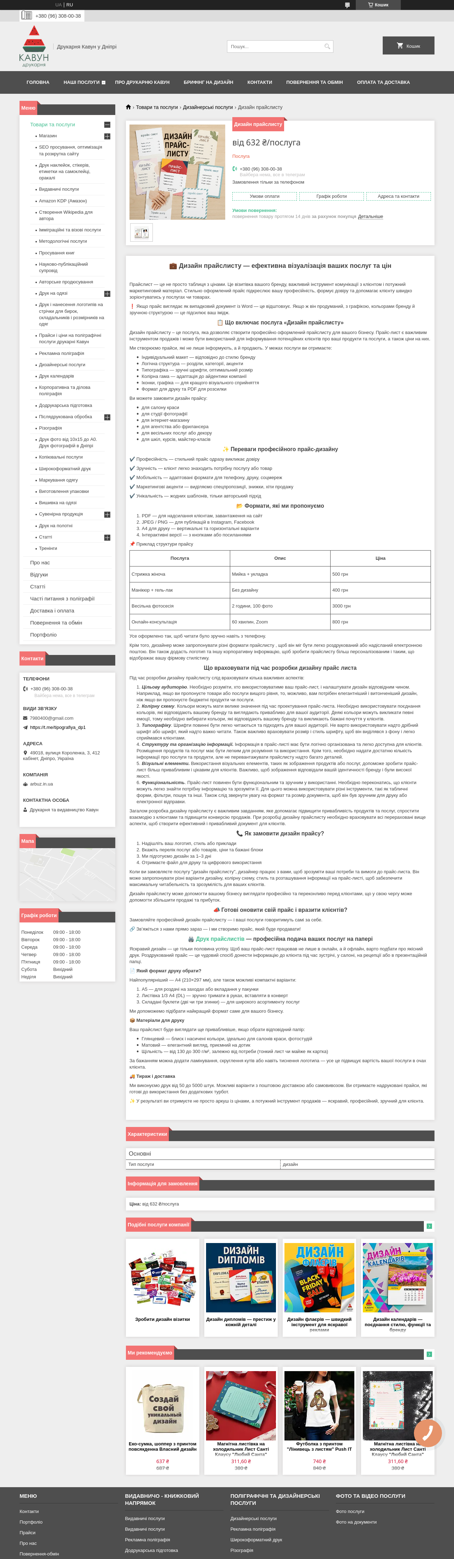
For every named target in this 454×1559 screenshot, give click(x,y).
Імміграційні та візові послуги (70, 229)
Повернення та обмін (314, 82)
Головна (38, 82)
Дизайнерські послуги (208, 107)
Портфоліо (43, 635)
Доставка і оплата (52, 611)
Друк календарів (56, 376)
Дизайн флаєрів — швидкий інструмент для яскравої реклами (319, 1325)
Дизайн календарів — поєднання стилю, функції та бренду (398, 1325)
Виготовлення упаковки (64, 491)
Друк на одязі (53, 293)
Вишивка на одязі (58, 502)
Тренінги (48, 548)
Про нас (40, 562)
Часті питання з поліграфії (62, 599)
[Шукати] (327, 46)
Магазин (48, 135)
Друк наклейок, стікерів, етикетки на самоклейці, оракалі (64, 171)
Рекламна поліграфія (61, 353)
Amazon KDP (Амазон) (63, 200)
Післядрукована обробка (65, 416)
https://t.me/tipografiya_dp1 (58, 727)
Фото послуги (350, 1511)
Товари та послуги (157, 107)
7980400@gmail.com (51, 718)
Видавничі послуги (59, 189)
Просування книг (57, 252)
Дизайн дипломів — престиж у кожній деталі (241, 1322)
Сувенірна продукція (61, 514)
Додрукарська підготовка (65, 405)
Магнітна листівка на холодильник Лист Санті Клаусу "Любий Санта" (241, 1449)
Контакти (260, 82)
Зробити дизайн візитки (162, 1319)
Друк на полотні (55, 525)
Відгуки (39, 574)
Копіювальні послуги (61, 457)
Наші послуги (81, 82)
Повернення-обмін (39, 1554)
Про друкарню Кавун (142, 82)
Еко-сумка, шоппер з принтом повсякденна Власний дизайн (162, 1446)
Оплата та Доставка (383, 82)
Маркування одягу (58, 480)
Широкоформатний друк (65, 468)
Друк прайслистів (220, 939)
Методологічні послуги (63, 241)
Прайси (27, 1532)
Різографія (50, 428)
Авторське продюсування (66, 281)
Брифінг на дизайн (208, 82)
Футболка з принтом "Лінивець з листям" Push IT (319, 1446)
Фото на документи (356, 1522)
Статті (45, 537)
